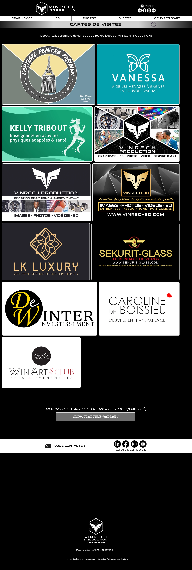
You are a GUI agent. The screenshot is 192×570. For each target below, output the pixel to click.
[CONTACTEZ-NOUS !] (95, 416)
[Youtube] (154, 10)
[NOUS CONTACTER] (69, 446)
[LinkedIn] (140, 10)
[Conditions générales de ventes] (93, 559)
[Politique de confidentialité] (117, 559)
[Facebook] (144, 10)
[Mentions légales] (72, 559)
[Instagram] (149, 10)
